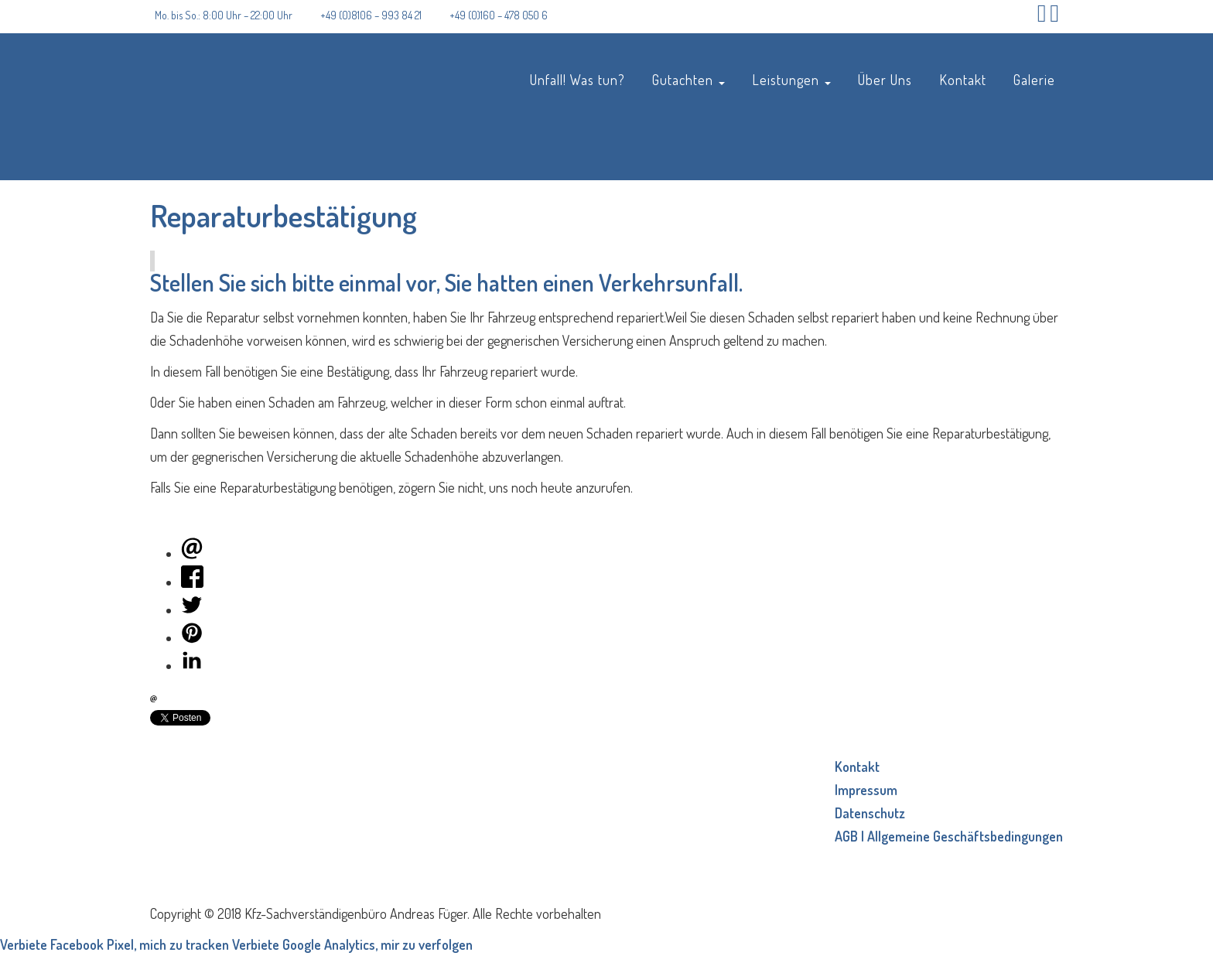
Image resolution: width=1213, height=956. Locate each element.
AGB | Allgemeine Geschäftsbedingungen (949, 836)
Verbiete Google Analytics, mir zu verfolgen (352, 944)
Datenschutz (870, 812)
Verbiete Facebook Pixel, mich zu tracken (114, 944)
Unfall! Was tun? (577, 79)
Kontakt (962, 79)
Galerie (1034, 79)
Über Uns (885, 79)
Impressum (866, 789)
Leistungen (791, 79)
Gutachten (688, 79)
